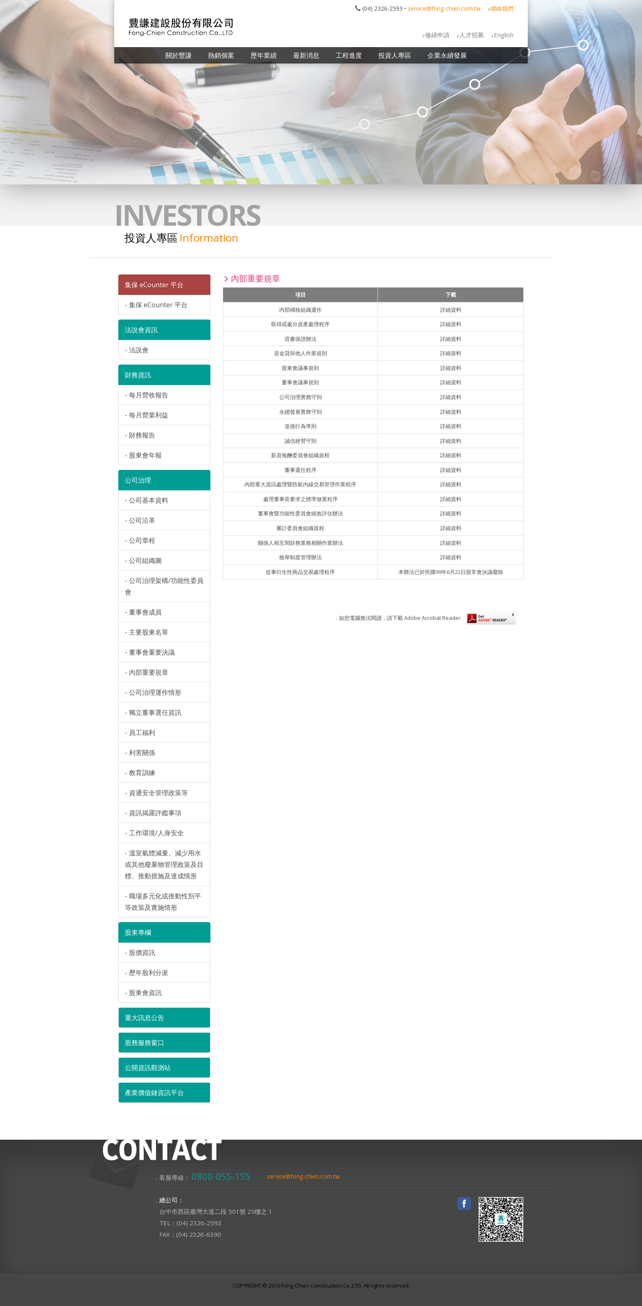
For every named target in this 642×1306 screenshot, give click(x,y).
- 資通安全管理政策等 (156, 792)
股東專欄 (138, 932)
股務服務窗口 (144, 1042)
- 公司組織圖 (143, 560)
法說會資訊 (141, 329)
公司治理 (138, 480)
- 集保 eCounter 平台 (156, 304)
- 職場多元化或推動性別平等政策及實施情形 (163, 901)
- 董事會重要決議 (150, 652)
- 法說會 (137, 349)
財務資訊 (138, 374)
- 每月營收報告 (146, 394)
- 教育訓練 (140, 772)
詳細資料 (450, 309)
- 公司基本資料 (146, 500)
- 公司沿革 (140, 520)
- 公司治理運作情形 (153, 692)
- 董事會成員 (143, 612)
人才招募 (471, 35)
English (503, 35)
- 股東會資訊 (143, 992)
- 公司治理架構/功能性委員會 (164, 586)
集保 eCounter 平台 (154, 284)
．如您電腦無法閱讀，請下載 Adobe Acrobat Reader (424, 617)
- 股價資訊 (140, 952)
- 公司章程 (140, 540)
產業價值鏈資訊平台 (154, 1092)
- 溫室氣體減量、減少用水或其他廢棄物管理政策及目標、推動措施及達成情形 (164, 864)
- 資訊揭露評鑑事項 (153, 812)
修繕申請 (437, 35)
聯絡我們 (502, 8)
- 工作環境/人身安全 (154, 832)
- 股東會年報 (143, 455)
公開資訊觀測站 (148, 1067)
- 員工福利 (140, 732)
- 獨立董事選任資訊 (153, 712)
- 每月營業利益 (146, 414)
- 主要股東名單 (146, 632)
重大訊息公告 (144, 1017)
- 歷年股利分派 (146, 972)
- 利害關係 (140, 752)
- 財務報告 (140, 435)
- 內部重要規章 (146, 672)
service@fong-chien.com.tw (444, 8)
